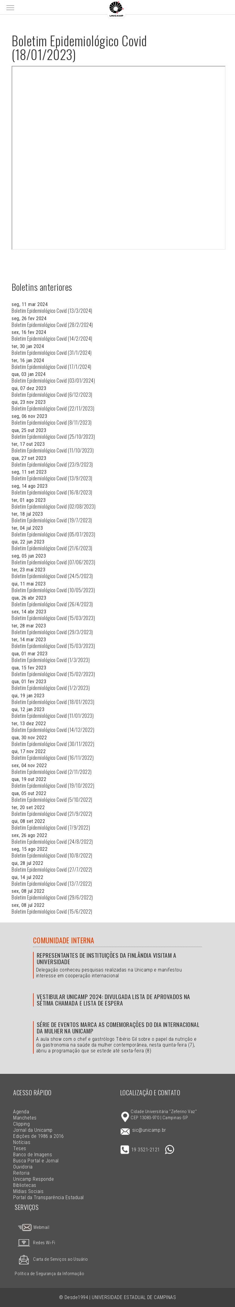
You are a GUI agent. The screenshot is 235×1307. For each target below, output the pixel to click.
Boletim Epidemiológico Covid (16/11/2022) (53, 757)
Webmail (33, 1227)
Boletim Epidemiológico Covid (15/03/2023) (53, 618)
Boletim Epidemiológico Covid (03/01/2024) (53, 380)
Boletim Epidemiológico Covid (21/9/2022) (52, 813)
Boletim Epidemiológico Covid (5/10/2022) (52, 799)
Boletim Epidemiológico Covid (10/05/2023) (53, 590)
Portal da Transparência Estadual (48, 1197)
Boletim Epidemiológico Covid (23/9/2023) (52, 464)
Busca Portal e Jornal (35, 1161)
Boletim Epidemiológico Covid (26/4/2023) (52, 604)
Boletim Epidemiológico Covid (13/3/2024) (52, 310)
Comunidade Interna (63, 940)
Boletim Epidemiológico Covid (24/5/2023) (52, 576)
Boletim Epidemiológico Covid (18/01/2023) (53, 702)
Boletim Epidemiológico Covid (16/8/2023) (52, 492)
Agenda (21, 1112)
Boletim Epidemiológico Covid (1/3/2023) (51, 660)
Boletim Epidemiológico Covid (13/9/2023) (52, 478)
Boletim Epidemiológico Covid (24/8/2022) (52, 841)
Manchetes (24, 1118)
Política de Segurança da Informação (49, 1273)
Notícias (21, 1142)
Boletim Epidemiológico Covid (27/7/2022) (52, 869)
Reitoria (21, 1173)
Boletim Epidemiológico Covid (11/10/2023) (53, 450)
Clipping (21, 1124)
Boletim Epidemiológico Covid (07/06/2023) (53, 562)
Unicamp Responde (33, 1179)
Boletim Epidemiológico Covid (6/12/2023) (52, 394)
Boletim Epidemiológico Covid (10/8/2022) (52, 855)
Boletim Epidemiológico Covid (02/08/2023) (53, 506)
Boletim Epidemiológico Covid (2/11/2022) (51, 771)
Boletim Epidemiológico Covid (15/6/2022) (52, 911)
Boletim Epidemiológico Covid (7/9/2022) (51, 827)
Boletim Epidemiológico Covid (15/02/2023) (53, 674)
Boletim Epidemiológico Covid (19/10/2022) (53, 785)
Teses (19, 1148)
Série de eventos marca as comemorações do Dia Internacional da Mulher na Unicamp (118, 1027)
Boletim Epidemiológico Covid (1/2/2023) (51, 687)
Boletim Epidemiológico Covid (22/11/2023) (53, 408)
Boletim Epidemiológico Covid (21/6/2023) (52, 548)
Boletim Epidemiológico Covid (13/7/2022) (52, 883)
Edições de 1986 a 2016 (38, 1136)
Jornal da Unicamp (32, 1130)
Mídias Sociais (28, 1191)
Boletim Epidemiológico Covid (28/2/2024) (52, 324)
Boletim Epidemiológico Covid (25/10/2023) (53, 436)
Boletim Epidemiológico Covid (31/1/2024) (51, 352)
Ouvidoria (22, 1167)
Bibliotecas (24, 1185)
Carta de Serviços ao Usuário (51, 1259)
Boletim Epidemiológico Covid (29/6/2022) (52, 897)
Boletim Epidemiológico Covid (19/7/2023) (52, 520)
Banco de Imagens (32, 1154)
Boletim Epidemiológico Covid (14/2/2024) (52, 338)
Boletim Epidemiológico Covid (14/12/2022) (53, 729)
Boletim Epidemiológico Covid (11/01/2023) (53, 715)
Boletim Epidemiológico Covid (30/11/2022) (53, 744)
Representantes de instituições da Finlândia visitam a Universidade (106, 958)
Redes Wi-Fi (35, 1242)
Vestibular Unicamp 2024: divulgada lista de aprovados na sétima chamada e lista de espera (113, 999)
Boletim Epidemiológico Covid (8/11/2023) (51, 422)
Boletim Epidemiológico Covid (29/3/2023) (52, 632)
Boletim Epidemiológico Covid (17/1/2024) (51, 366)
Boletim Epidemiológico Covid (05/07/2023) (53, 534)
